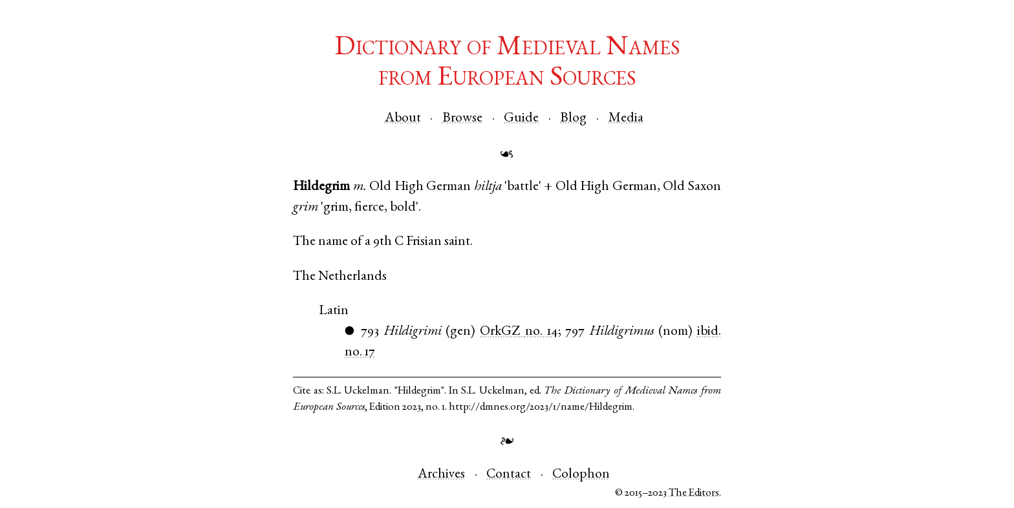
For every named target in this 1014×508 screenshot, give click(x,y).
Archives (441, 475)
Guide (521, 118)
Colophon (581, 475)
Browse (462, 118)
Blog (573, 118)
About (403, 118)
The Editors (694, 493)
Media (626, 118)
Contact (508, 475)
